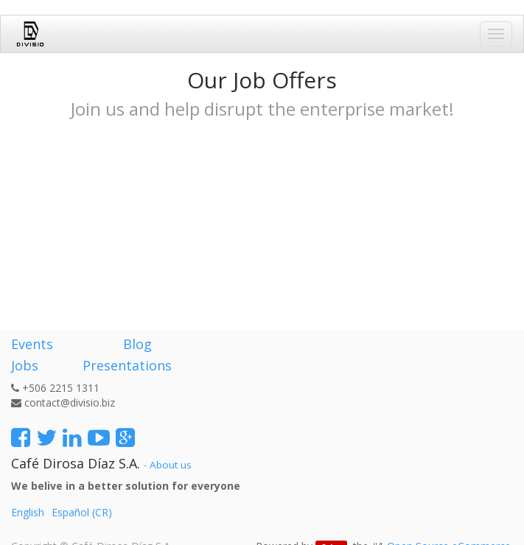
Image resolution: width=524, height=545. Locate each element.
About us (171, 464)
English (27, 512)
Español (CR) (82, 512)
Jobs (24, 365)
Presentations (125, 365)
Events (32, 344)
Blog (137, 344)
